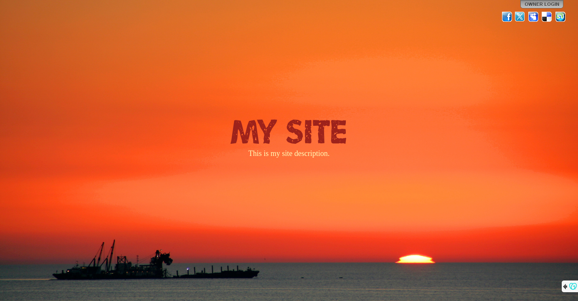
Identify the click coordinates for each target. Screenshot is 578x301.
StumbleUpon (560, 17)
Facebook (507, 17)
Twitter (520, 17)
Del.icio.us (547, 17)
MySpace (534, 17)
